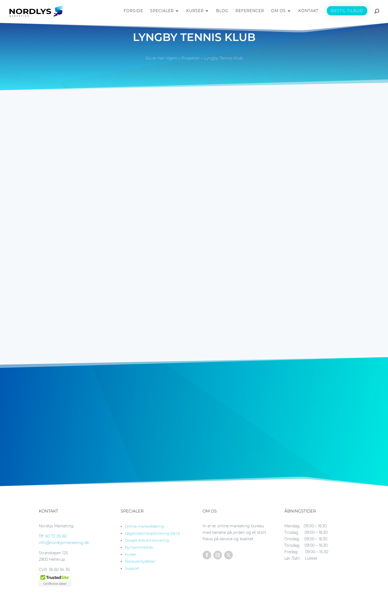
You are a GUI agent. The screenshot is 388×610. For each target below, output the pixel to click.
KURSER (195, 11)
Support (132, 568)
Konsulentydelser (140, 561)
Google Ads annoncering (147, 540)
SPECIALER (162, 11)
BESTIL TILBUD (347, 10)
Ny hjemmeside (139, 547)
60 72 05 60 (56, 536)
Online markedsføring (144, 526)
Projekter (190, 58)
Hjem (171, 58)
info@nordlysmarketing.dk (64, 542)
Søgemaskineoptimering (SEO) (152, 533)
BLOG (222, 11)
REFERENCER (249, 11)
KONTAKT (308, 11)
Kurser (130, 554)
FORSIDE (133, 11)
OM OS (278, 11)
